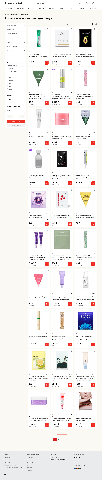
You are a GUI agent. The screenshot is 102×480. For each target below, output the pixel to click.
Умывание (9, 50)
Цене (49, 24)
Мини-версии (10, 29)
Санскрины (80, 8)
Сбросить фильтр (16, 125)
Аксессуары (20, 8)
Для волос (31, 8)
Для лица (41, 8)
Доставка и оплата (10, 460)
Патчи (8, 42)
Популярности (57, 24)
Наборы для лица (12, 33)
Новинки (70, 8)
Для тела (51, 8)
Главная (7, 14)
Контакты (7, 462)
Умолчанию (42, 24)
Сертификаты (93, 8)
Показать (14, 121)
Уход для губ (10, 55)
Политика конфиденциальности (13, 467)
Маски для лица (11, 25)
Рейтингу (65, 24)
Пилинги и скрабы (12, 46)
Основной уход (11, 38)
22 (65, 439)
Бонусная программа (10, 465)
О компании (7, 457)
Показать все (62, 433)
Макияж (61, 8)
